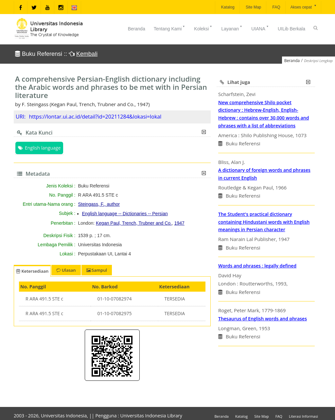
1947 (179, 223)
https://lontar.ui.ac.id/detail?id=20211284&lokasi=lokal (95, 116)
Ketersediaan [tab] (32, 271)
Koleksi (203, 28)
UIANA (260, 28)
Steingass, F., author (99, 204)
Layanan (232, 28)
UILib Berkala (291, 28)
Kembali (86, 54)
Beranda (136, 28)
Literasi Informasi (303, 416)
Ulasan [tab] (66, 270)
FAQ (275, 7)
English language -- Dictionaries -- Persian (125, 213)
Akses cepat (304, 6)
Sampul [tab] (96, 270)
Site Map (253, 7)
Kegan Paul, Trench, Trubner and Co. (134, 223)
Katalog (227, 7)
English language (39, 148)
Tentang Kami (170, 28)
